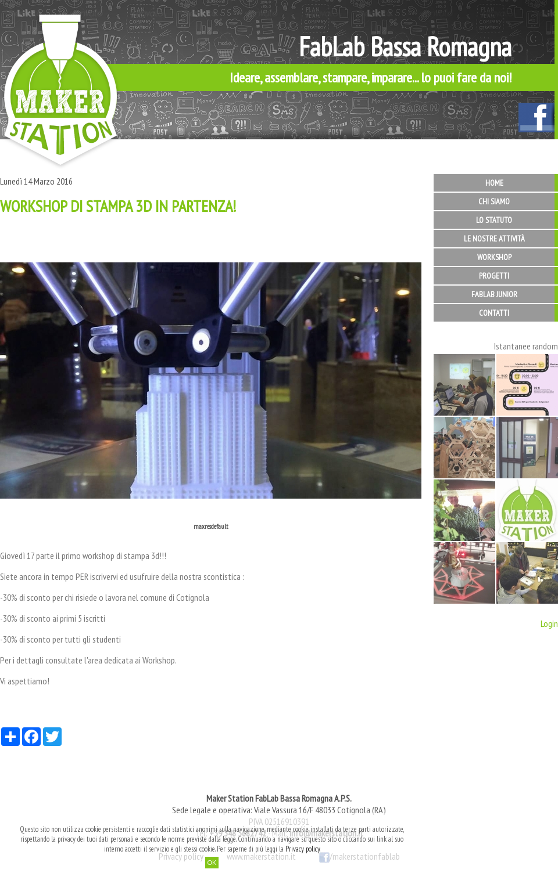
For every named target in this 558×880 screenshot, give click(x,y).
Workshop (494, 257)
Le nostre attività (494, 238)
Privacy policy (302, 849)
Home (494, 183)
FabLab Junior (494, 294)
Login (549, 623)
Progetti (494, 276)
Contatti (494, 313)
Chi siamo (494, 201)
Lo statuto (494, 220)
